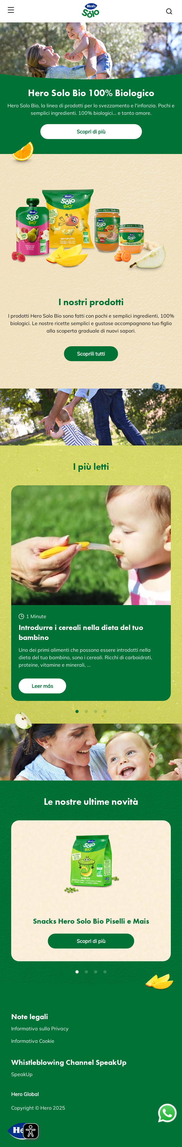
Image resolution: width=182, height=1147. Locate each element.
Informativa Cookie (32, 1041)
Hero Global (25, 1094)
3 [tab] (96, 712)
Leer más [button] (42, 686)
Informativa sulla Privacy (40, 1028)
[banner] (91, 10)
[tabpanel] (91, 593)
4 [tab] (105, 712)
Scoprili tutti (91, 354)
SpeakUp (22, 1074)
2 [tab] (86, 712)
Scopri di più (91, 131)
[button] (169, 11)
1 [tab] (77, 712)
